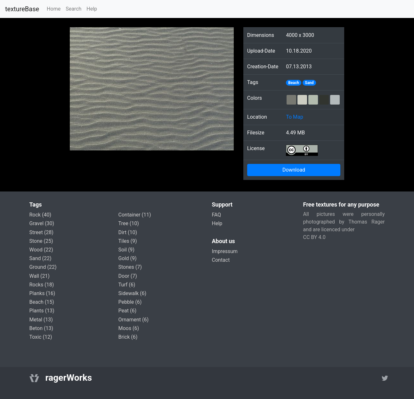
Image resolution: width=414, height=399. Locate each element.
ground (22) (43, 267)
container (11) (134, 215)
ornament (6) (133, 320)
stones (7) (130, 267)
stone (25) (41, 241)
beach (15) (41, 302)
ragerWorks (68, 377)
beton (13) (41, 328)
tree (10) (128, 223)
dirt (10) (127, 232)
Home (54, 9)
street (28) (41, 232)
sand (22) (40, 258)
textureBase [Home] (22, 9)
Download (293, 170)
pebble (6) (130, 302)
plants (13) (41, 311)
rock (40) (40, 215)
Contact (221, 260)
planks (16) (42, 293)
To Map (294, 117)
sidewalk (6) (132, 293)
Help (91, 9)
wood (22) (41, 250)
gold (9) (127, 258)
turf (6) (126, 285)
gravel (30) (41, 223)
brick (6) (128, 337)
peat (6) (127, 311)
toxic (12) (40, 337)
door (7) (127, 276)
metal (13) (41, 320)
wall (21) (39, 276)
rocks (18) (41, 285)
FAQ (216, 215)
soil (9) (126, 250)
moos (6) (128, 328)
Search (73, 9)
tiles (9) (127, 241)
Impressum (225, 251)
